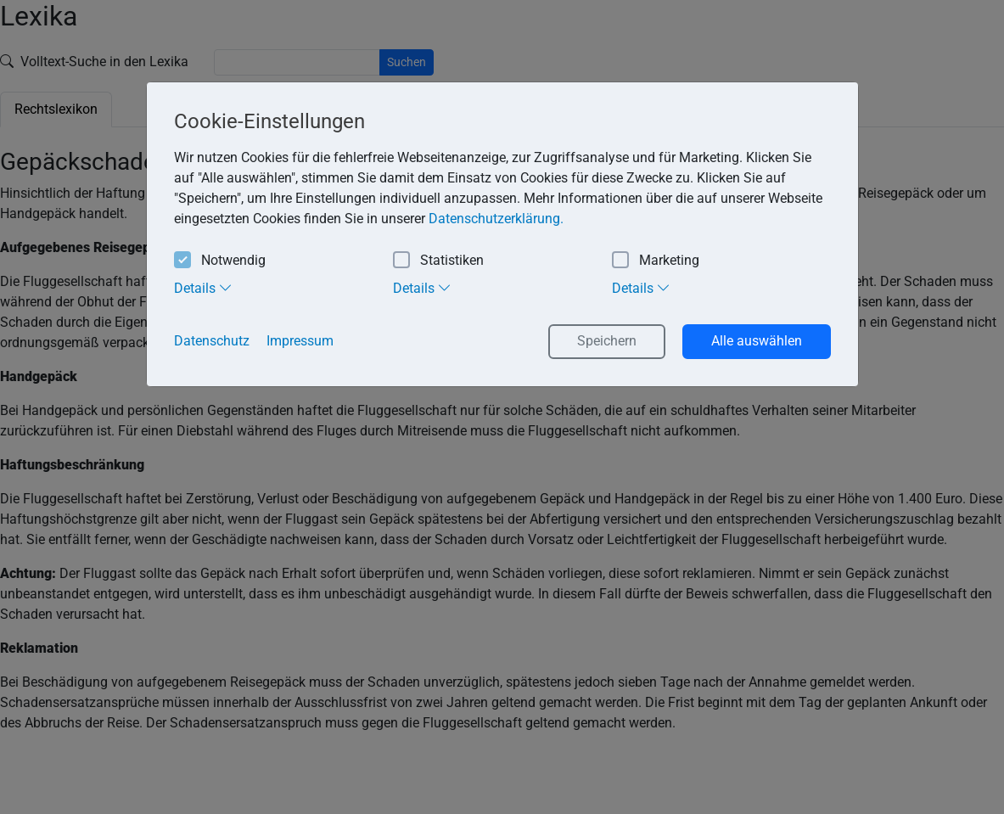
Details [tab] (203, 287)
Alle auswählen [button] (756, 341)
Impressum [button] (300, 341)
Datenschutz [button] (212, 341)
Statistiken (438, 261)
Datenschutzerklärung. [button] (496, 219)
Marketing (655, 261)
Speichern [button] (607, 341)
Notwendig (220, 261)
